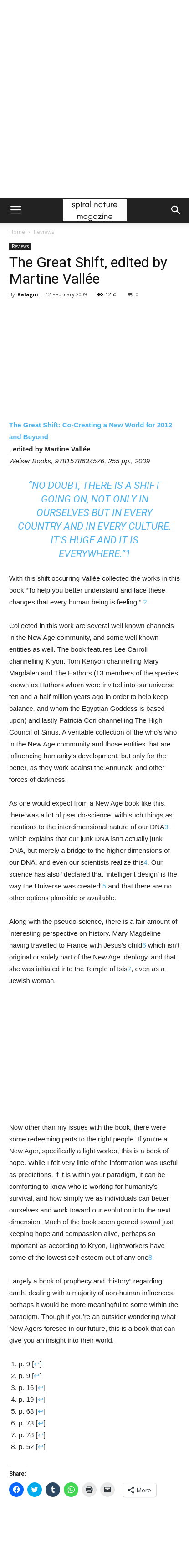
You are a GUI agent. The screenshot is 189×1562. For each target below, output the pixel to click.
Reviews (44, 232)
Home (17, 232)
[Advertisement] (94, 99)
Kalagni (27, 294)
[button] (176, 210)
